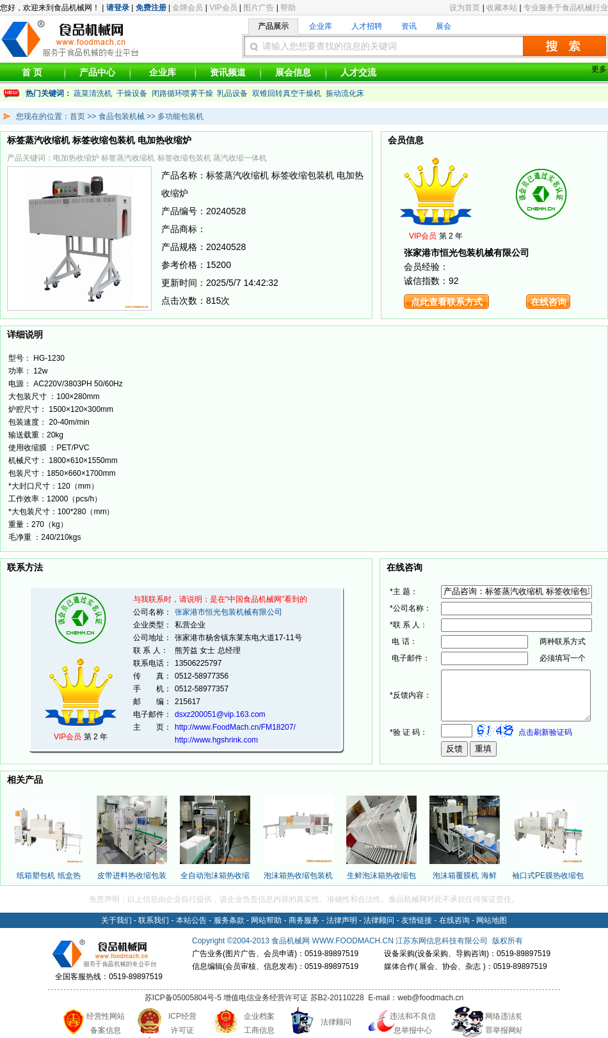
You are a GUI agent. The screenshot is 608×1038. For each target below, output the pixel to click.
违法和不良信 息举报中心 (413, 1023)
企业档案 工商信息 (259, 1023)
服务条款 (229, 920)
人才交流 (358, 72)
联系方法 (25, 567)
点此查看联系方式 (447, 302)
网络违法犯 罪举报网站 (504, 1023)
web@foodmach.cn (430, 997)
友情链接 (416, 920)
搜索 (564, 46)
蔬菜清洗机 (93, 93)
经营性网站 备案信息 (105, 1023)
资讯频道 (228, 72)
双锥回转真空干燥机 (286, 93)
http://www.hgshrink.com (216, 739)
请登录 (117, 7)
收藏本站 (501, 7)
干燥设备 (131, 93)
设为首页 (464, 7)
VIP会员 (223, 7)
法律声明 (341, 920)
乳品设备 (232, 93)
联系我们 (153, 920)
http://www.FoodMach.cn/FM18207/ (235, 727)
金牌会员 (187, 7)
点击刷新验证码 (545, 736)
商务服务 (304, 920)
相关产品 (25, 780)
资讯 (409, 26)
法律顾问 (379, 920)
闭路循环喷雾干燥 (182, 93)
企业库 (320, 26)
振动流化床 (345, 93)
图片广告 (258, 7)
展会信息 (293, 72)
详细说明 (25, 334)
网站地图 (491, 920)
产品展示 (273, 26)
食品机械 (286, 940)
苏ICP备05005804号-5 (183, 997)
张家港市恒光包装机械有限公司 (228, 612)
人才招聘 (366, 26)
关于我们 (116, 920)
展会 (443, 26)
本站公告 (191, 920)
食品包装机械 (122, 116)
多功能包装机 (180, 116)
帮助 (288, 7)
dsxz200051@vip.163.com (220, 714)
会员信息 (406, 140)
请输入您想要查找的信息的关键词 (329, 46)
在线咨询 (548, 302)
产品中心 (97, 72)
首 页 (32, 72)
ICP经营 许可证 (182, 1023)
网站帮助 (266, 920)
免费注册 (151, 7)
